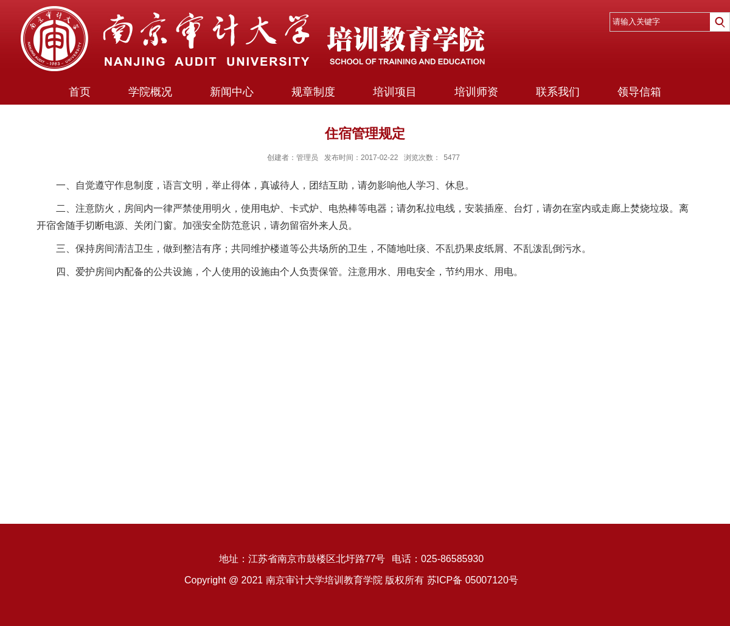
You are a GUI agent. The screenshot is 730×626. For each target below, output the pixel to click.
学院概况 (150, 92)
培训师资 (476, 92)
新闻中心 (232, 92)
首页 (80, 92)
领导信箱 (639, 92)
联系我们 (558, 92)
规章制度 (313, 92)
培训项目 (395, 92)
